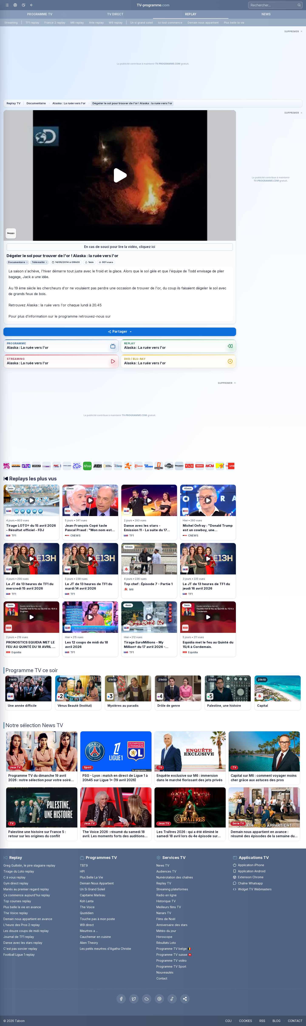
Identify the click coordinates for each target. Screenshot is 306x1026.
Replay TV (13, 103)
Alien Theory (89, 942)
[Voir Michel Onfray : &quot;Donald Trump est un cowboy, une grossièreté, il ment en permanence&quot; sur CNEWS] (208, 512)
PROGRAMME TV (39, 14)
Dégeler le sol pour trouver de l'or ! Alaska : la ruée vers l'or (132, 103)
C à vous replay (14, 877)
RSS (262, 1021)
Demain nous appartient (203, 22)
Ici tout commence (170, 22)
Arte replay (96, 22)
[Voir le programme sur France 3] (128, 693)
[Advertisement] (153, 63)
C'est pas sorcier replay (20, 948)
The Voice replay (15, 913)
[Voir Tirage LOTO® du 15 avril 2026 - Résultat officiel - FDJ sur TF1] (31, 512)
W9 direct (87, 925)
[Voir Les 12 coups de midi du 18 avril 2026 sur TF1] (90, 629)
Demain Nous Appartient (97, 883)
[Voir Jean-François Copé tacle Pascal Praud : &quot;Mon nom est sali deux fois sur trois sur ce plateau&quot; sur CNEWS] (90, 512)
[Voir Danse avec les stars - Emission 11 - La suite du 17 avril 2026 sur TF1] (149, 512)
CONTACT (295, 1021)
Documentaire (36, 103)
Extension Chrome (248, 877)
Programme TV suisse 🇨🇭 (174, 954)
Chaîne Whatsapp (248, 883)
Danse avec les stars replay (22, 942)
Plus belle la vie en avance (22, 907)
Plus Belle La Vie (91, 877)
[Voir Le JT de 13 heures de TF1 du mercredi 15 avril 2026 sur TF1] (31, 570)
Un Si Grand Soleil (92, 889)
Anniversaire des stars (171, 925)
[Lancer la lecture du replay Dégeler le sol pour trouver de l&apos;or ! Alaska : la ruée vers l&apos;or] (120, 175)
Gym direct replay (15, 883)
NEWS (266, 14)
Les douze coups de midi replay (26, 931)
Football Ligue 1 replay (19, 954)
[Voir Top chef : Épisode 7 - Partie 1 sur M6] (149, 570)
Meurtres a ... (89, 931)
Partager (117, 331)
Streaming (11, 22)
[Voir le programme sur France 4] (178, 693)
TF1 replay (32, 22)
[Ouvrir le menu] (6, 5)
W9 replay (115, 22)
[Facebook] (121, 998)
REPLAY (190, 14)
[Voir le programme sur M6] (277, 693)
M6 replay (77, 22)
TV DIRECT (115, 14)
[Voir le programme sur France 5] (228, 693)
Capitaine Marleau (92, 895)
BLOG (276, 1021)
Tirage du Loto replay (18, 871)
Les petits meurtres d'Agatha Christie (105, 948)
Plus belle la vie (234, 22)
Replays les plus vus (33, 479)
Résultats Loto (166, 942)
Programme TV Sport (171, 966)
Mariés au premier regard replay (26, 889)
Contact (161, 978)
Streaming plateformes (172, 889)
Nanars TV (163, 913)
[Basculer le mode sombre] (23, 5)
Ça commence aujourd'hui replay (26, 895)
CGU (228, 1021)
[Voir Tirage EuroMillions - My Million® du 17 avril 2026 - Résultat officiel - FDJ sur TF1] (149, 629)
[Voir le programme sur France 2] (78, 693)
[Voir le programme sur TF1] (28, 693)
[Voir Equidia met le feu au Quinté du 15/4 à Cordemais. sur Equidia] (208, 629)
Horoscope (164, 937)
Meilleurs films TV (168, 907)
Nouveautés (164, 972)
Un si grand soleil (141, 22)
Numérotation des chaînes (174, 877)
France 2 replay (54, 22)
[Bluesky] (146, 998)
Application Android (249, 871)
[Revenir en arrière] (31, 5)
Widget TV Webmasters (252, 889)
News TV (162, 865)
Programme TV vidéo (171, 960)
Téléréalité (38, 262)
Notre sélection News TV (34, 725)
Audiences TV (166, 871)
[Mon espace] (15, 5)
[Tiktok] (172, 998)
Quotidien (87, 913)
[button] (185, 998)
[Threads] (159, 998)
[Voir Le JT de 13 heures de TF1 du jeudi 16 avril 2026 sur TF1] (208, 570)
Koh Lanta (87, 901)
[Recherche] (275, 5)
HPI (82, 871)
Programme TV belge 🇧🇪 (173, 948)
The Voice (87, 907)
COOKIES (245, 1021)
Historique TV (166, 901)
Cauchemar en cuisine (95, 937)
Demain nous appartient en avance (27, 919)
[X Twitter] (134, 998)
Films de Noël (165, 919)
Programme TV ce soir (32, 670)
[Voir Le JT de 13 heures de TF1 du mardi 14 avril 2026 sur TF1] (90, 570)
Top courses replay (17, 901)
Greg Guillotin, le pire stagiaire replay (29, 865)
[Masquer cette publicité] (294, 31)
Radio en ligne (166, 895)
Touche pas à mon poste (97, 919)
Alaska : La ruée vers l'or (68, 103)
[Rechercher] (299, 5)
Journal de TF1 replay (18, 937)
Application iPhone (248, 865)
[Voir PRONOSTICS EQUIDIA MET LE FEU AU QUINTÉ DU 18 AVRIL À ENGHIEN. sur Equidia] (31, 629)
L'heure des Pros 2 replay (21, 925)
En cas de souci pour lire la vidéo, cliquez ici (119, 247)
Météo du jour (166, 931)
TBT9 (84, 865)
